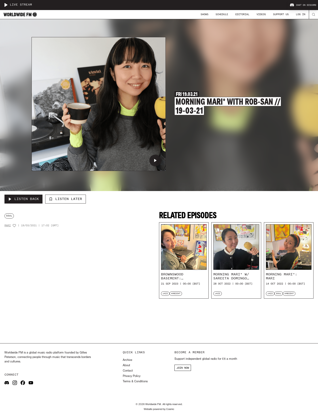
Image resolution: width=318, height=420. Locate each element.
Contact (128, 371)
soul (9, 215)
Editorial (242, 14)
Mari (7, 225)
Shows (204, 14)
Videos (261, 14)
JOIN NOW (182, 367)
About (126, 365)
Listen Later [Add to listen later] (65, 199)
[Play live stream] (6, 5)
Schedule (222, 14)
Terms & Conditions (135, 381)
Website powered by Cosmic (159, 409)
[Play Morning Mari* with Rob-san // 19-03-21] (155, 160)
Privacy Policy (131, 376)
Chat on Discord (303, 5)
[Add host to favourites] (14, 225)
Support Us (281, 14)
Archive (127, 360)
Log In (300, 14)
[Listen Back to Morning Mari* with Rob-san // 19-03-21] (23, 199)
